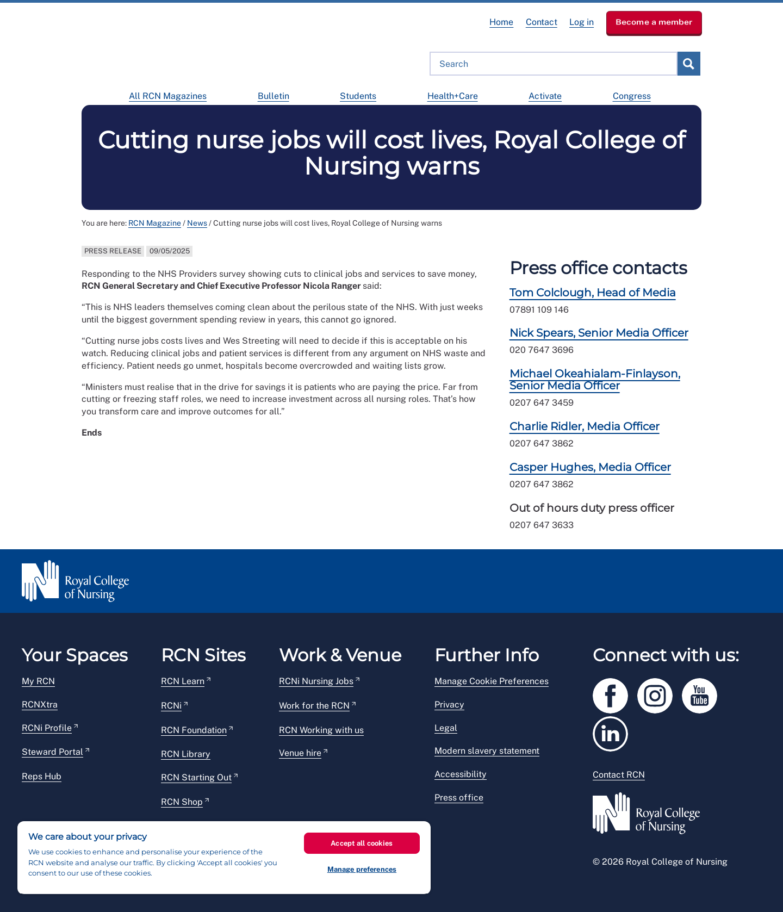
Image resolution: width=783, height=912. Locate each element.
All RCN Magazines (168, 96)
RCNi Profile (47, 728)
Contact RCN (619, 775)
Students (358, 96)
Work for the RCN (314, 705)
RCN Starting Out (196, 777)
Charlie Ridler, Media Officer (584, 426)
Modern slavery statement (486, 751)
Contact (541, 22)
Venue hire (300, 753)
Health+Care (452, 96)
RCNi (171, 705)
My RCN (38, 681)
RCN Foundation (194, 730)
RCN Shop (182, 802)
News (197, 223)
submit (688, 64)
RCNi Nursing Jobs (316, 681)
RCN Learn (182, 681)
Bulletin (273, 96)
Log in (581, 22)
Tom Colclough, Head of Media (592, 292)
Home (501, 22)
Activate (545, 96)
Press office (458, 797)
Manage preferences (361, 869)
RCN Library (185, 754)
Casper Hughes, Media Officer (590, 467)
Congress (632, 96)
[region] (224, 858)
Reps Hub (41, 776)
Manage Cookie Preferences (491, 681)
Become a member (654, 21)
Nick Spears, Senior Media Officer (598, 332)
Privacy (449, 704)
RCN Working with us (321, 730)
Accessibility (460, 774)
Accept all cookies (362, 843)
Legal (445, 728)
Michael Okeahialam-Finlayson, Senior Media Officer (594, 379)
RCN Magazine (154, 223)
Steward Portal (52, 752)
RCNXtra (40, 704)
